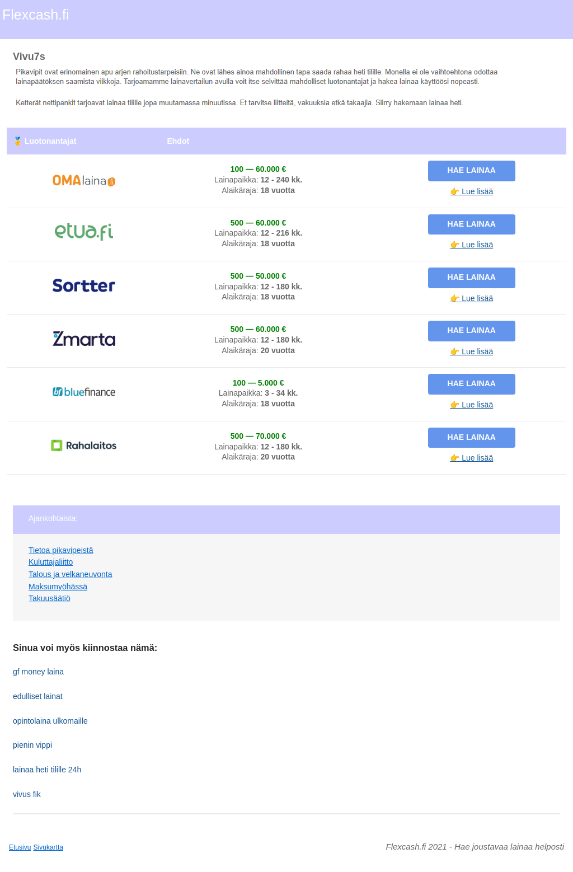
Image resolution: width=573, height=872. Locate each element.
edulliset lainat (38, 696)
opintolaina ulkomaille (50, 720)
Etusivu (20, 847)
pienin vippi (32, 744)
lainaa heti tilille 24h (47, 769)
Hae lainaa (472, 170)
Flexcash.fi (35, 14)
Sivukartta (48, 847)
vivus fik (27, 794)
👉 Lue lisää (471, 191)
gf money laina (38, 671)
